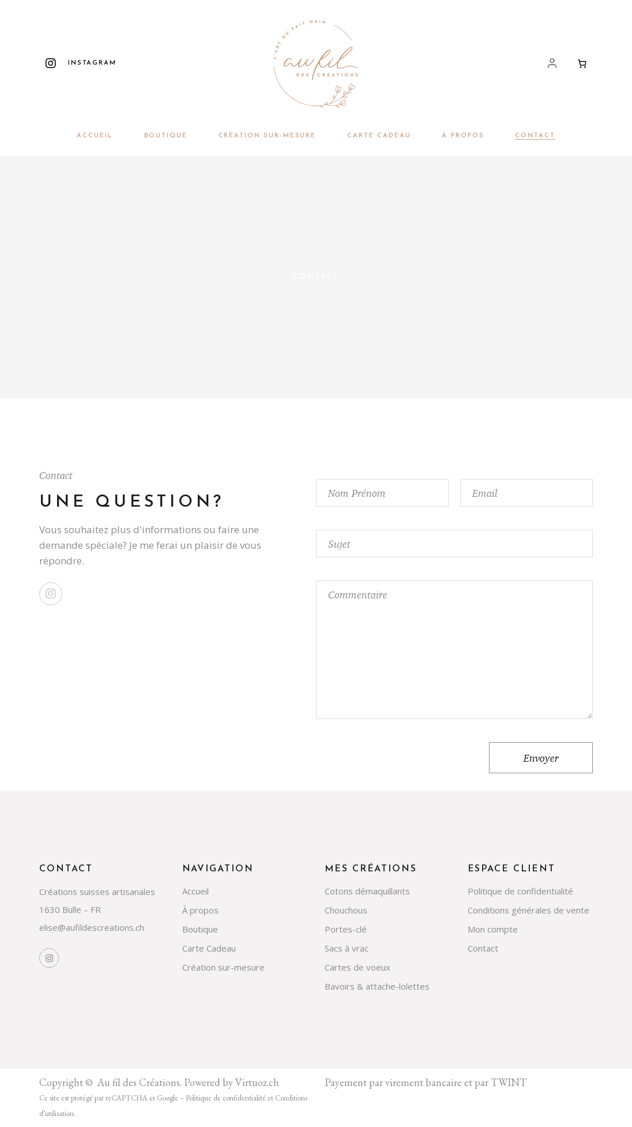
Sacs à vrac (346, 948)
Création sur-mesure (223, 967)
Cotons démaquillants (367, 891)
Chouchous (346, 910)
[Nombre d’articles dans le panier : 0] (582, 63)
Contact (483, 948)
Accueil (195, 891)
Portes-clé (346, 929)
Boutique (200, 929)
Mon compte (493, 929)
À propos (200, 910)
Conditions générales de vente (528, 910)
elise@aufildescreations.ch (91, 927)
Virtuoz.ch (257, 1082)
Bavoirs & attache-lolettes (377, 986)
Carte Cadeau (209, 948)
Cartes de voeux (357, 967)
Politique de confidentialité (520, 891)
